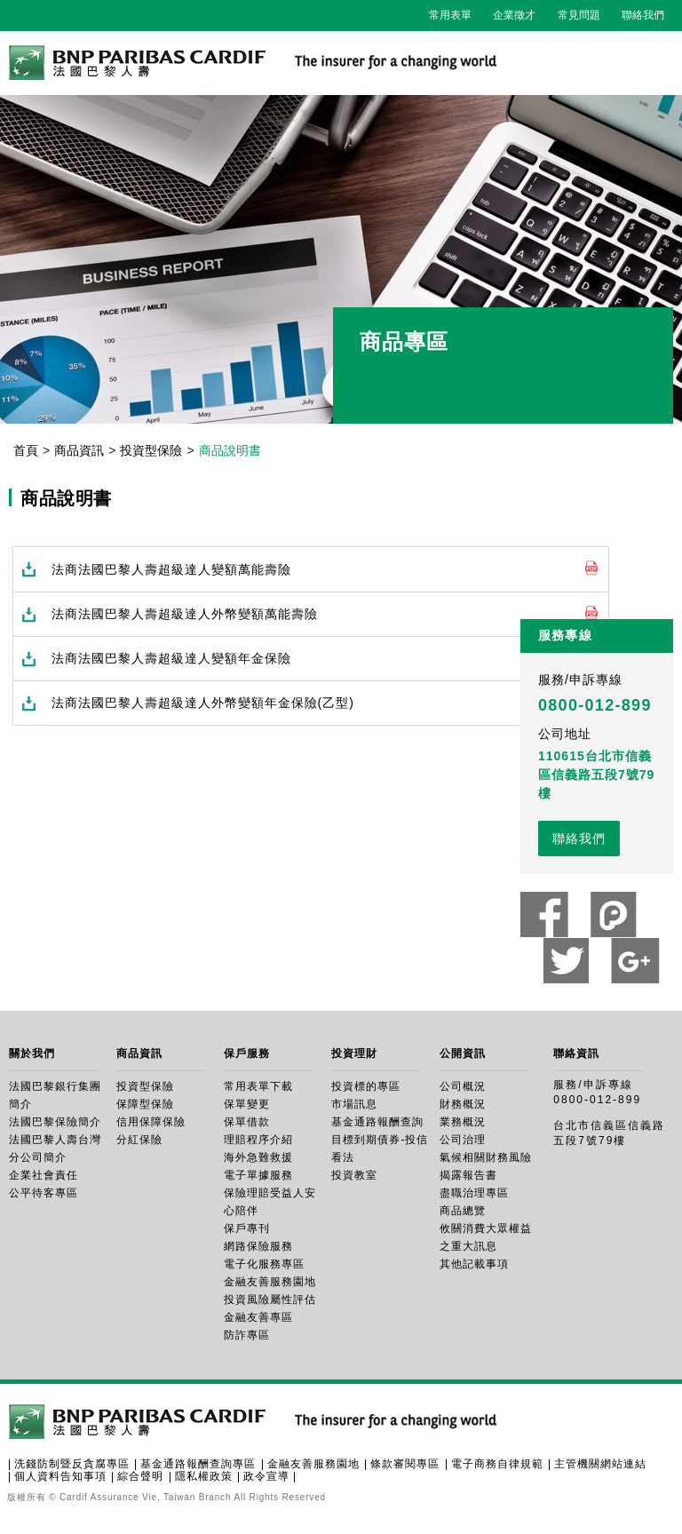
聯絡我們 (643, 15)
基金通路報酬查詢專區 (198, 1464)
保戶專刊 (247, 1228)
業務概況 (463, 1122)
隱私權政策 (204, 1476)
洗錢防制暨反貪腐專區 (72, 1464)
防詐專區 (247, 1335)
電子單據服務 (258, 1175)
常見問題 (579, 15)
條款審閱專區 (405, 1464)
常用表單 (450, 15)
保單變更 (247, 1104)
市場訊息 (354, 1104)
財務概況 (463, 1104)
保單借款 (247, 1122)
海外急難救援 (258, 1157)
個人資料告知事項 (60, 1476)
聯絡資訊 (576, 1053)
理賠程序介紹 (258, 1139)
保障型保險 (145, 1104)
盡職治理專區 (474, 1193)
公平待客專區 (43, 1193)
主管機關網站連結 (600, 1464)
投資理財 (354, 1053)
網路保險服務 (258, 1246)
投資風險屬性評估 (270, 1299)
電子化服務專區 (264, 1264)
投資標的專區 (365, 1086)
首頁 (25, 450)
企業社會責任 (43, 1175)
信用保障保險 (151, 1122)
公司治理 (463, 1139)
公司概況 (463, 1086)
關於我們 (32, 1053)
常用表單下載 (258, 1086)
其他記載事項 (474, 1264)
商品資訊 (79, 450)
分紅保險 (139, 1139)
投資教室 (354, 1175)
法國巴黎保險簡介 (55, 1122)
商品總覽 (463, 1210)
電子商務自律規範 (497, 1464)
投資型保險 (151, 450)
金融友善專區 (258, 1317)
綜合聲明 (140, 1476)
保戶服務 (247, 1053)
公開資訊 (463, 1053)
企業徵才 (514, 15)
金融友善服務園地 (270, 1282)
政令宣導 (266, 1476)
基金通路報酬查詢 (377, 1122)
